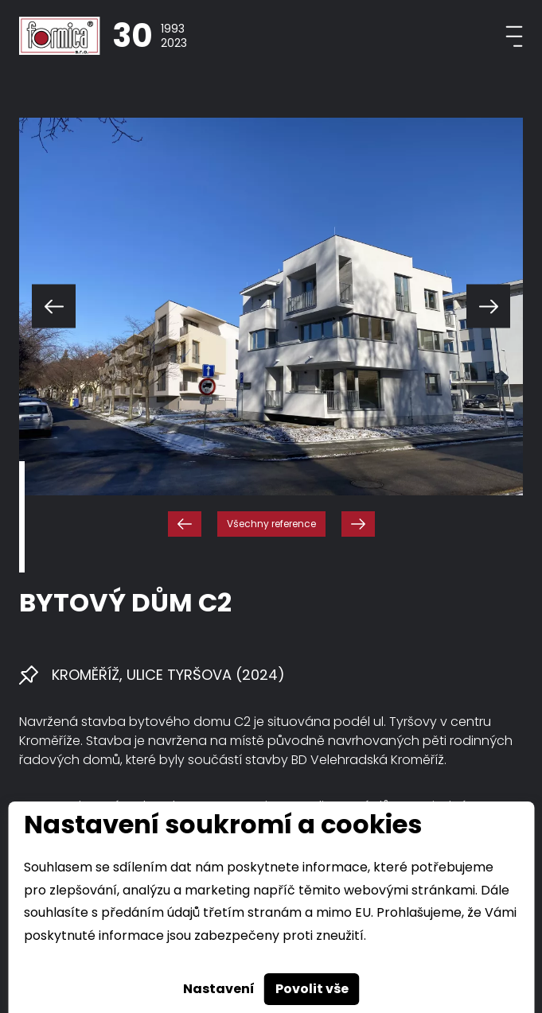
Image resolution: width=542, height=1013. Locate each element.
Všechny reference (271, 523)
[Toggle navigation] (514, 36)
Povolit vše (312, 989)
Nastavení (219, 989)
